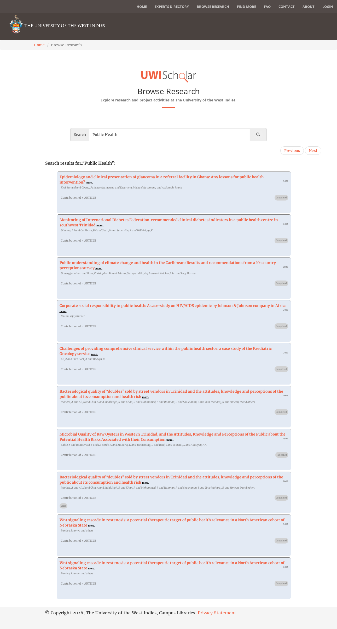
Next (313, 150)
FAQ (267, 6)
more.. (89, 182)
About (309, 6)
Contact (286, 6)
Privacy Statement (217, 612)
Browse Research (213, 6)
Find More (246, 6)
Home (142, 6)
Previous (292, 150)
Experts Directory (172, 6)
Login (327, 6)
